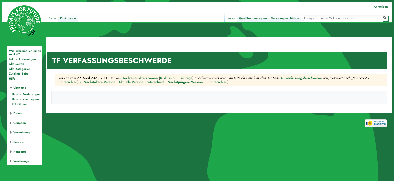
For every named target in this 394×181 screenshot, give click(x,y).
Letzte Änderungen (22, 59)
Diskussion (168, 78)
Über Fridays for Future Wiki (87, 123)
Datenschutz (58, 123)
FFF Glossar (20, 104)
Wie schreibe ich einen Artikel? (25, 52)
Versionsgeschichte (285, 18)
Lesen (231, 18)
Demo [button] (17, 113)
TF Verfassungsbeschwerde (301, 78)
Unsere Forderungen (26, 94)
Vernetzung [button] (21, 132)
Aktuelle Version (130, 82)
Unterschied (68, 82)
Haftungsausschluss (120, 123)
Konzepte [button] (20, 152)
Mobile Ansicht (144, 123)
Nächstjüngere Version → (187, 82)
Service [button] (18, 142)
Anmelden (381, 7)
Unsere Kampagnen (25, 99)
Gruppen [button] (19, 123)
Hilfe (12, 79)
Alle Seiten (16, 64)
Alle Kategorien (20, 69)
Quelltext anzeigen (253, 18)
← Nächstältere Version (97, 82)
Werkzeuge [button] (21, 161)
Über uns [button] (19, 88)
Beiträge (186, 78)
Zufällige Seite (19, 74)
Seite (52, 18)
